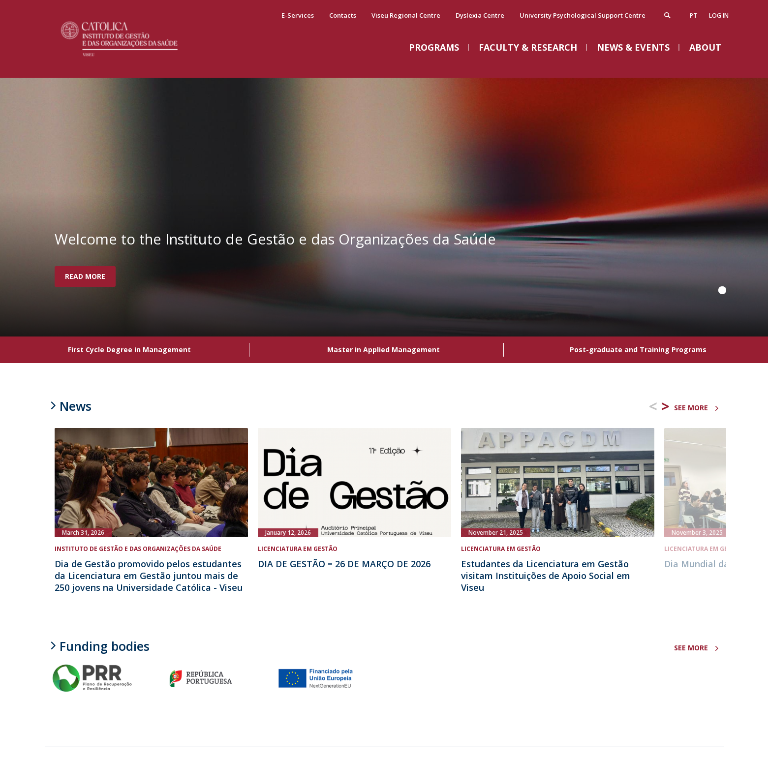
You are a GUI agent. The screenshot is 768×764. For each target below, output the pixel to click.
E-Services (297, 16)
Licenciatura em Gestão (298, 549)
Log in (719, 17)
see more (691, 407)
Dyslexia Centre (480, 16)
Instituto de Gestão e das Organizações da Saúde (138, 549)
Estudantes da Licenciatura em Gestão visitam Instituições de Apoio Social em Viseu (545, 575)
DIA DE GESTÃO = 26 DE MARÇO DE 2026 (344, 564)
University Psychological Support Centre (582, 16)
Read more (85, 276)
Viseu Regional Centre (405, 16)
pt (693, 17)
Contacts (342, 16)
